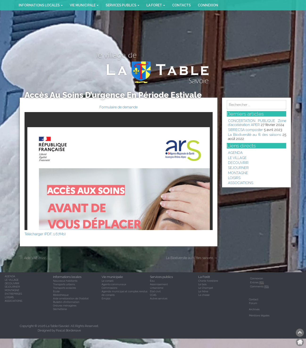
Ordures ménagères (64, 305)
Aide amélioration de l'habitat (71, 298)
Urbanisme (156, 287)
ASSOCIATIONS (240, 183)
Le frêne (203, 291)
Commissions (109, 287)
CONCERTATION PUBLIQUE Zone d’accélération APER (257, 122)
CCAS (153, 294)
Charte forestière (208, 280)
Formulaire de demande (118, 107)
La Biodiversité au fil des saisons (191, 258)
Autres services (158, 298)
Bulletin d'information (66, 302)
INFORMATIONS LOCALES (41, 5)
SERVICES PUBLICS (122, 5)
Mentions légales (259, 315)
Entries (257, 282)
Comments (259, 286)
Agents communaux (114, 284)
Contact (253, 299)
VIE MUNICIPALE (84, 5)
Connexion (208, 5)
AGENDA (235, 153)
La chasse (204, 294)
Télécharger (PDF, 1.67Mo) (45, 234)
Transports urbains (64, 284)
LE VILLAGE (237, 158)
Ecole (56, 291)
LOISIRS (234, 178)
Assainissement (159, 284)
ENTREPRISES (13, 293)
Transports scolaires (64, 287)
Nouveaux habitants (65, 280)
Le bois (202, 284)
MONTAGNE (238, 173)
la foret (155, 5)
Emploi (106, 298)
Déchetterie (60, 309)
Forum (253, 303)
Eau (152, 280)
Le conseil (107, 280)
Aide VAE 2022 (32, 258)
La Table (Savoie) (57, 326)
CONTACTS (181, 5)
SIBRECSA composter (245, 130)
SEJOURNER (238, 168)
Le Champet (205, 287)
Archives (254, 309)
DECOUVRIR (238, 163)
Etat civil (155, 291)
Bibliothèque (61, 294)
